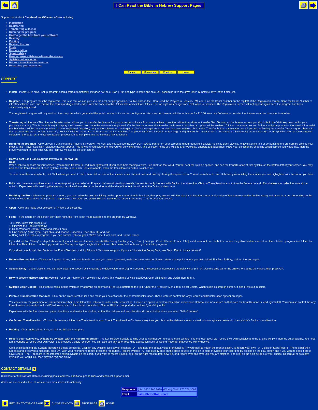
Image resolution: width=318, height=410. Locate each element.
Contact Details (31, 376)
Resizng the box (19, 44)
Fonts (12, 47)
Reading (14, 38)
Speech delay (17, 53)
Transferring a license (22, 28)
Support (132, 72)
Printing (14, 41)
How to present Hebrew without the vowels (36, 56)
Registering (16, 25)
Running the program (22, 32)
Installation (16, 22)
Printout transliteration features (28, 62)
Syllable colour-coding (23, 59)
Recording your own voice (25, 65)
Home (186, 72)
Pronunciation (18, 50)
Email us (167, 72)
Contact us (150, 72)
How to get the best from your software (33, 35)
